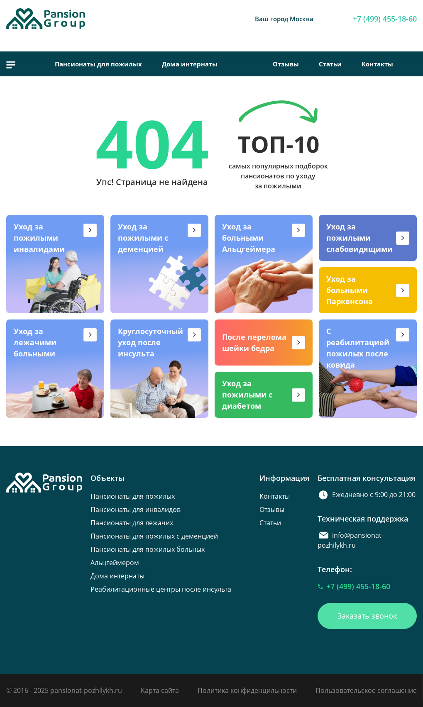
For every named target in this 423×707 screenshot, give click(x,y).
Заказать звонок (367, 616)
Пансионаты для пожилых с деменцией (154, 536)
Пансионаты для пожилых (98, 64)
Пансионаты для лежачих (131, 522)
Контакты (377, 64)
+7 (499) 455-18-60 (385, 19)
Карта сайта (160, 690)
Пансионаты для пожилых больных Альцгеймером (147, 556)
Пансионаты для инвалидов (135, 509)
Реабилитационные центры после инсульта (160, 589)
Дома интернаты (190, 64)
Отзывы (286, 64)
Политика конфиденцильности (247, 690)
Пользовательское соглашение (366, 690)
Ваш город (284, 19)
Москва (301, 19)
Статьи (330, 64)
